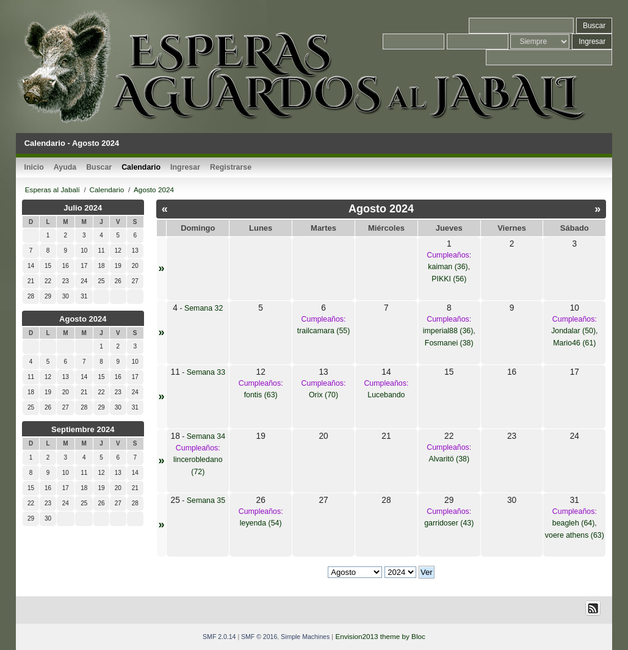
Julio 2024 (82, 207)
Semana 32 (203, 308)
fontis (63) (261, 395)
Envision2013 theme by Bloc (380, 636)
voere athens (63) (574, 535)
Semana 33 (206, 372)
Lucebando (386, 395)
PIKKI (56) (448, 279)
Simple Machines (305, 636)
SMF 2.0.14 (219, 636)
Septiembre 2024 (82, 429)
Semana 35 (206, 500)
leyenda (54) (261, 523)
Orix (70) (323, 395)
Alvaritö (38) (448, 459)
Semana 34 (206, 436)
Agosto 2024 (82, 318)
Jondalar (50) (573, 331)
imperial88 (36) (448, 331)
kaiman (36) (447, 266)
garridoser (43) (449, 523)
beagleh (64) (573, 523)
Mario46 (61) (574, 343)
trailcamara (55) (323, 331)
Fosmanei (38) (449, 343)
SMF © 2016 (259, 636)
